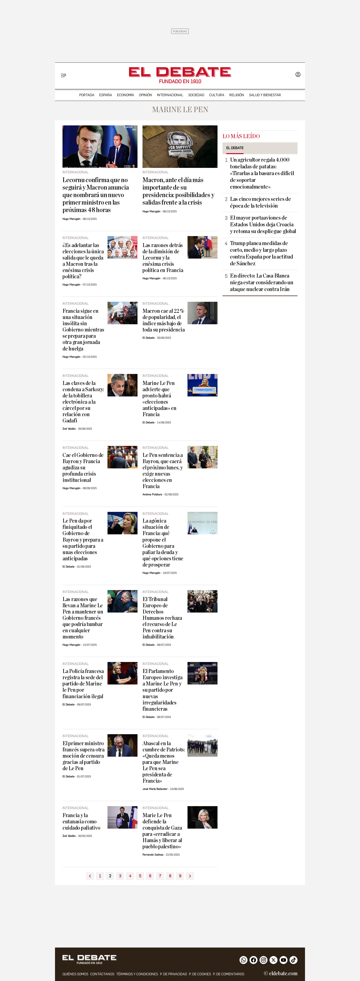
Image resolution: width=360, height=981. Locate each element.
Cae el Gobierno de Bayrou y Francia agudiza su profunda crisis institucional (83, 467)
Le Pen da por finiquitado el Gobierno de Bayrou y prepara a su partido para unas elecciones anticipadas (82, 539)
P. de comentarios (228, 974)
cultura (216, 95)
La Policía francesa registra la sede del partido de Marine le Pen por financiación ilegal (83, 683)
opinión (145, 95)
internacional (170, 95)
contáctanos (102, 974)
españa (105, 95)
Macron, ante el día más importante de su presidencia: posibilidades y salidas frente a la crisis (178, 191)
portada (86, 95)
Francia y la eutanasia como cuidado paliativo (81, 822)
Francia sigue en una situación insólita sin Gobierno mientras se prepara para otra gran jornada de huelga (83, 329)
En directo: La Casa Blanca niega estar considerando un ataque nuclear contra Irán (261, 282)
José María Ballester (155, 789)
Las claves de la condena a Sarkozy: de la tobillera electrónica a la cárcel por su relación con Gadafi (83, 402)
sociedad (196, 95)
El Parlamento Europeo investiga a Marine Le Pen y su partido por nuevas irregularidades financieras (162, 690)
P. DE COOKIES (200, 974)
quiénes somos (75, 974)
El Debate (148, 337)
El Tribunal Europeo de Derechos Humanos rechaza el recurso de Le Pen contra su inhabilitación (162, 618)
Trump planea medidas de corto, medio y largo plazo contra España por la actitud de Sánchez (261, 253)
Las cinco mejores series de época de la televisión (260, 202)
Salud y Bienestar (265, 95)
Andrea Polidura (152, 494)
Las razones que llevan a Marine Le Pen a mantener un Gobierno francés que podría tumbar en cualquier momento (82, 618)
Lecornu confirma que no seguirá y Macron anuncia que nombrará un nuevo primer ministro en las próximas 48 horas (95, 195)
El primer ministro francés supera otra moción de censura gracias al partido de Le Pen (83, 756)
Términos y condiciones (137, 974)
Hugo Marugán (71, 219)
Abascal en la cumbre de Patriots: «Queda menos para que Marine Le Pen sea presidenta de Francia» (163, 762)
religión (236, 95)
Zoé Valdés (69, 428)
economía (125, 95)
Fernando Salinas (152, 854)
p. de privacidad (173, 974)
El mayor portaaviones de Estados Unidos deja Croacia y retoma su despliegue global (263, 224)
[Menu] (63, 75)
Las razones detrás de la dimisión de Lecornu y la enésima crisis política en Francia (162, 258)
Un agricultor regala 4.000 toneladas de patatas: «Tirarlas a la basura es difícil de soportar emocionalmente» (262, 173)
